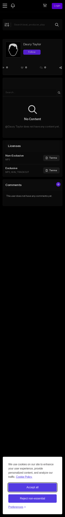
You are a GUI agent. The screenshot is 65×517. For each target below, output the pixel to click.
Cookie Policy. (24, 476)
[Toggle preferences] (17, 507)
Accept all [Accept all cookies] (32, 487)
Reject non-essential (32, 498)
